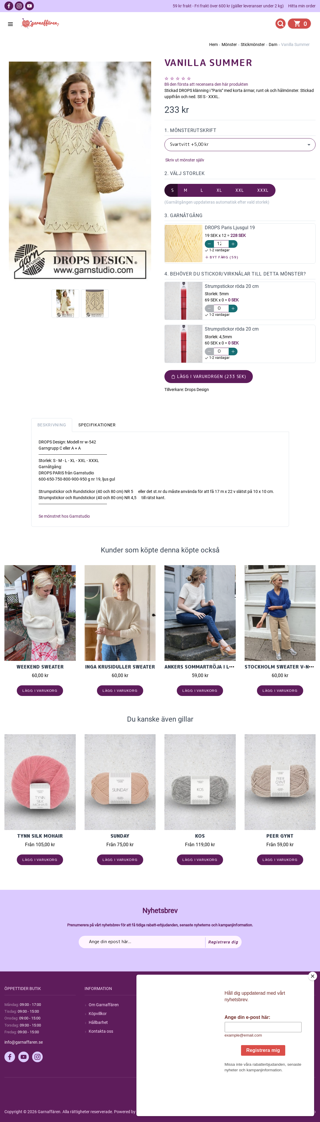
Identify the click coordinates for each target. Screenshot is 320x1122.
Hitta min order (302, 6)
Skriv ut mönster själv (184, 160)
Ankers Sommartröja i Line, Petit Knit (215, 667)
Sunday (119, 836)
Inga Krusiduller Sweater (120, 667)
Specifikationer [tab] (97, 425)
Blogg (174, 1013)
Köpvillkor (98, 1013)
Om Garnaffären (104, 1004)
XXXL (263, 190)
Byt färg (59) (221, 257)
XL (219, 190)
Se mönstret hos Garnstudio (64, 516)
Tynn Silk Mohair (40, 836)
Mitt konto (258, 1004)
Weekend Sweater (40, 667)
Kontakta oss (101, 1031)
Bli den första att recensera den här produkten (206, 84)
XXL (239, 190)
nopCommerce (149, 1111)
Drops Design (197, 389)
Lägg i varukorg (39, 690)
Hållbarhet (98, 1022)
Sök (172, 1004)
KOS (200, 836)
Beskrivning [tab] (51, 425)
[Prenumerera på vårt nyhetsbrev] (160, 941)
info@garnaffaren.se (23, 1042)
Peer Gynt (279, 836)
